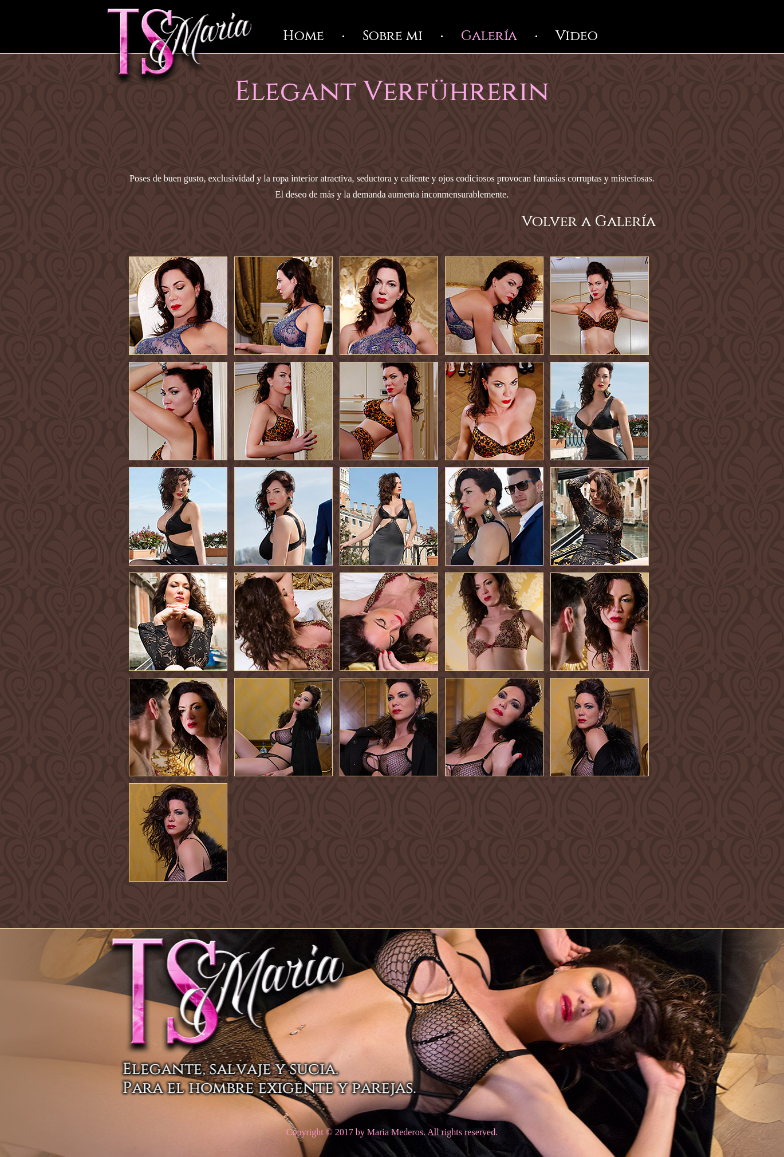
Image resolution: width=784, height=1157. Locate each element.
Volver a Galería (589, 222)
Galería (489, 36)
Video (577, 36)
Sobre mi (393, 36)
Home (303, 36)
